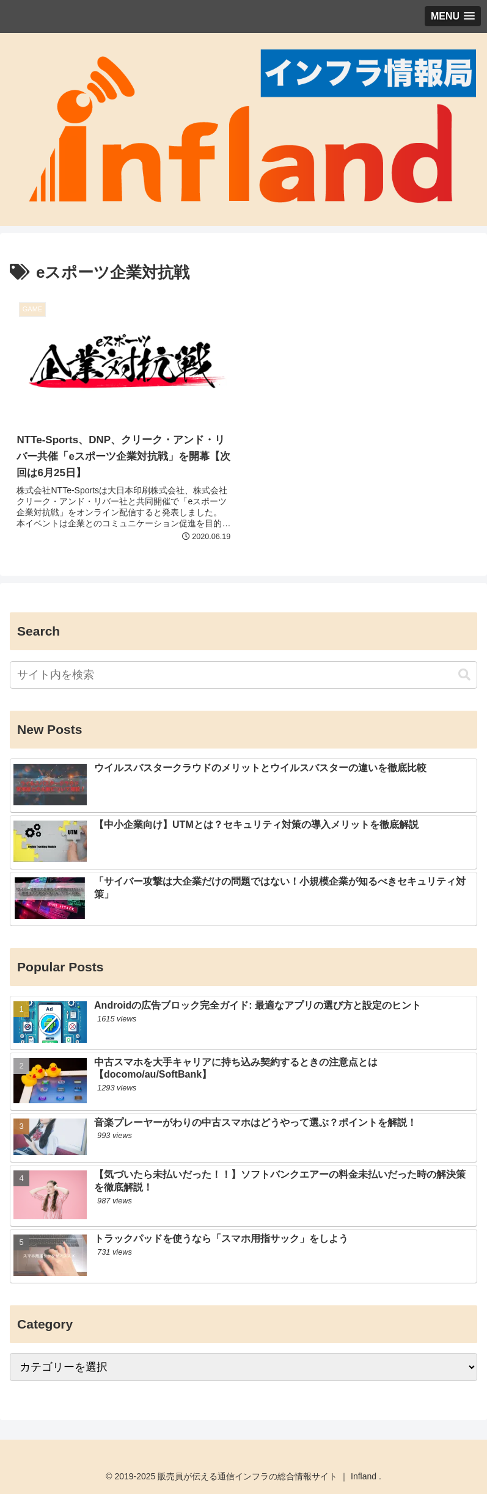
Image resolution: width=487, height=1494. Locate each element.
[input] (243, 675)
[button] (464, 675)
